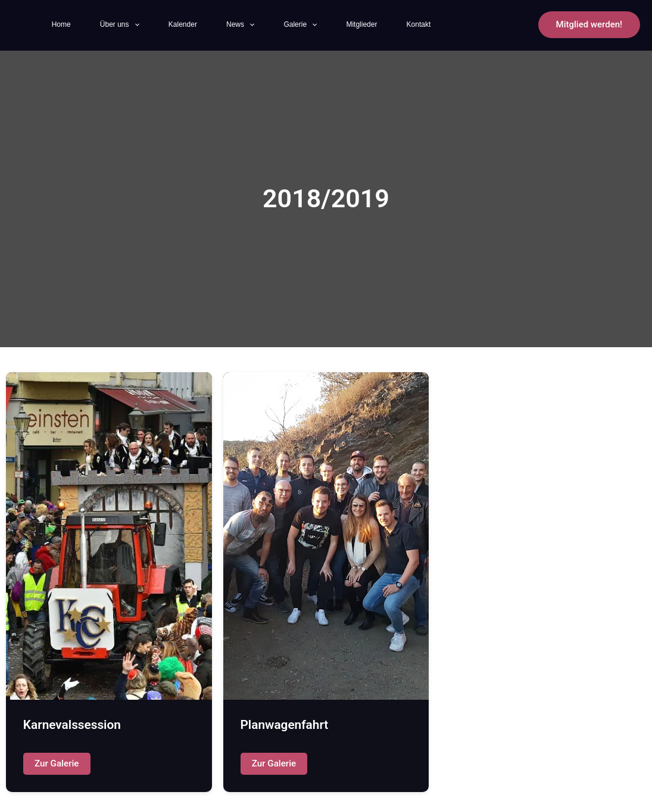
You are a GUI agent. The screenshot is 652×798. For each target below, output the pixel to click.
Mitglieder (397, 24)
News (260, 24)
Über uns (124, 24)
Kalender (195, 24)
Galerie (328, 24)
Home (58, 24)
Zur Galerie (57, 763)
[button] (589, 24)
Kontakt (462, 24)
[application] (139, 24)
